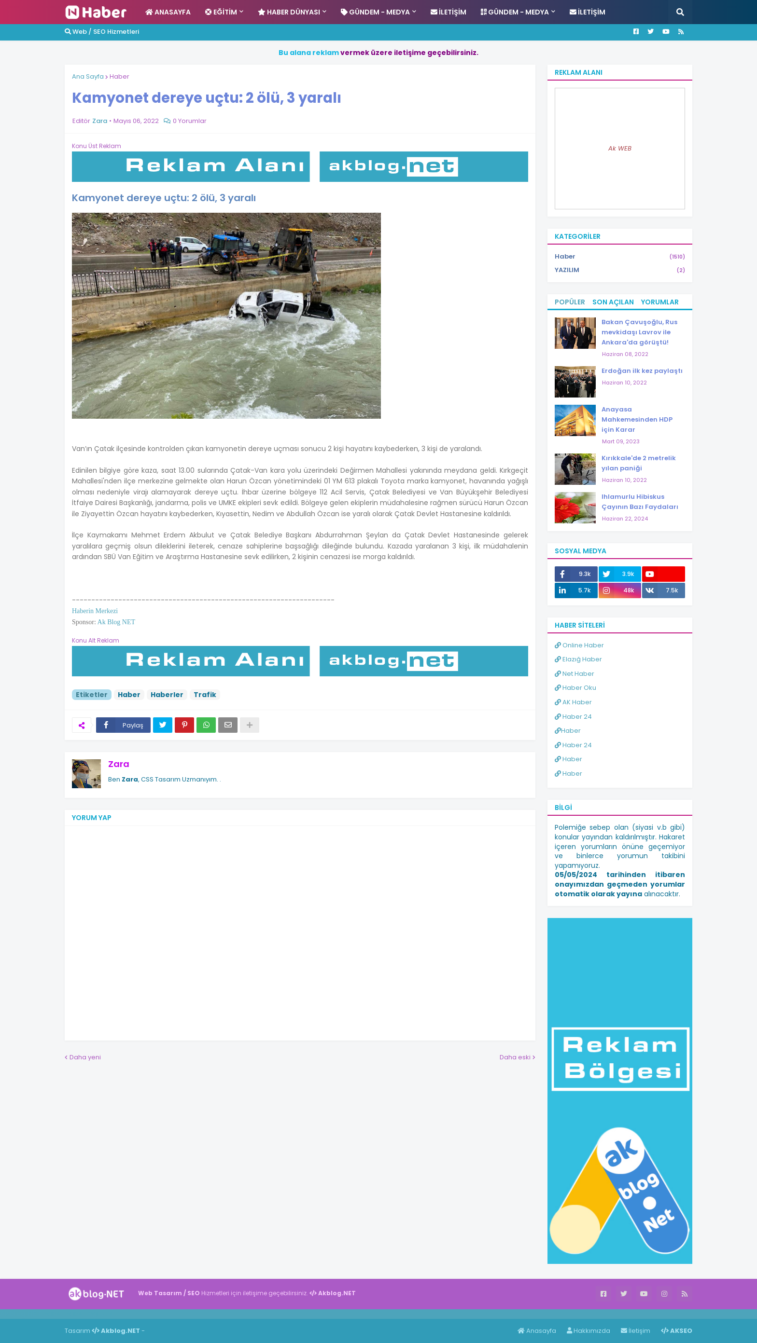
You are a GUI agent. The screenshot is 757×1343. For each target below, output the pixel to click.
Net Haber (574, 673)
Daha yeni (85, 1057)
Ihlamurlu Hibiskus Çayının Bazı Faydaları (640, 501)
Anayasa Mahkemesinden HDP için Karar (637, 419)
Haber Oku (575, 687)
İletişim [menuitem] (448, 12)
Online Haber (579, 645)
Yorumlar (660, 302)
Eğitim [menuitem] (221, 12)
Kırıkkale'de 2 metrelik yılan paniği (639, 463)
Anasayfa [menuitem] (168, 12)
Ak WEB (619, 148)
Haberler (167, 694)
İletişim (635, 1330)
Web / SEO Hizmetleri (102, 31)
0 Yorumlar (190, 120)
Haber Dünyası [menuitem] (289, 12)
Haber (119, 76)
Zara (118, 764)
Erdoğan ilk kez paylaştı (642, 370)
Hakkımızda (588, 1330)
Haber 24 (573, 716)
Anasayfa (537, 1330)
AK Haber (573, 702)
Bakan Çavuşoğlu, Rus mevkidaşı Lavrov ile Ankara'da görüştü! (639, 332)
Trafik (205, 694)
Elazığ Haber (578, 659)
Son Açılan (613, 302)
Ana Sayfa (88, 76)
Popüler (570, 302)
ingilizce (100, 1313)
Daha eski (515, 1057)
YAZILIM (620, 270)
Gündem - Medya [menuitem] (375, 12)
